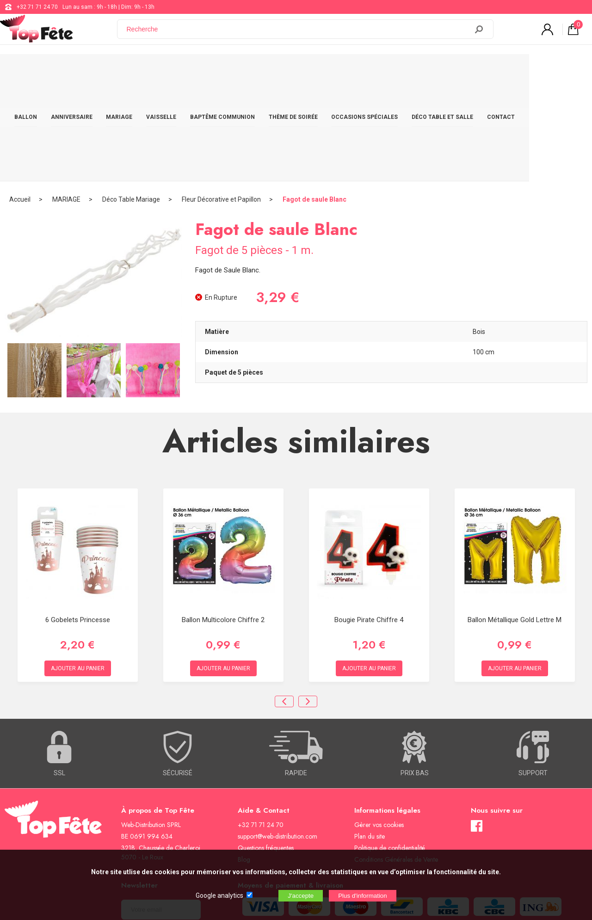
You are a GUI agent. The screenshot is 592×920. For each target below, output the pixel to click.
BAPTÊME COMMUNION (254, 70)
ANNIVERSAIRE (96, 70)
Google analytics (219, 895)
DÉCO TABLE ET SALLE (481, 70)
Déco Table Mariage (131, 99)
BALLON (48, 70)
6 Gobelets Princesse (77, 520)
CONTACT (541, 70)
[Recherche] (298, 34)
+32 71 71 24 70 (37, 7)
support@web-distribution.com (277, 736)
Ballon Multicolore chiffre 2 (223, 520)
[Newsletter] (161, 810)
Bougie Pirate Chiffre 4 (368, 520)
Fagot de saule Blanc (314, 99)
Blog (244, 759)
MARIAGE (146, 70)
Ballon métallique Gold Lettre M (514, 520)
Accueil (20, 99)
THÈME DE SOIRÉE (327, 70)
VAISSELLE (190, 70)
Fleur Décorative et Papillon (221, 99)
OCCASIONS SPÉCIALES (400, 70)
